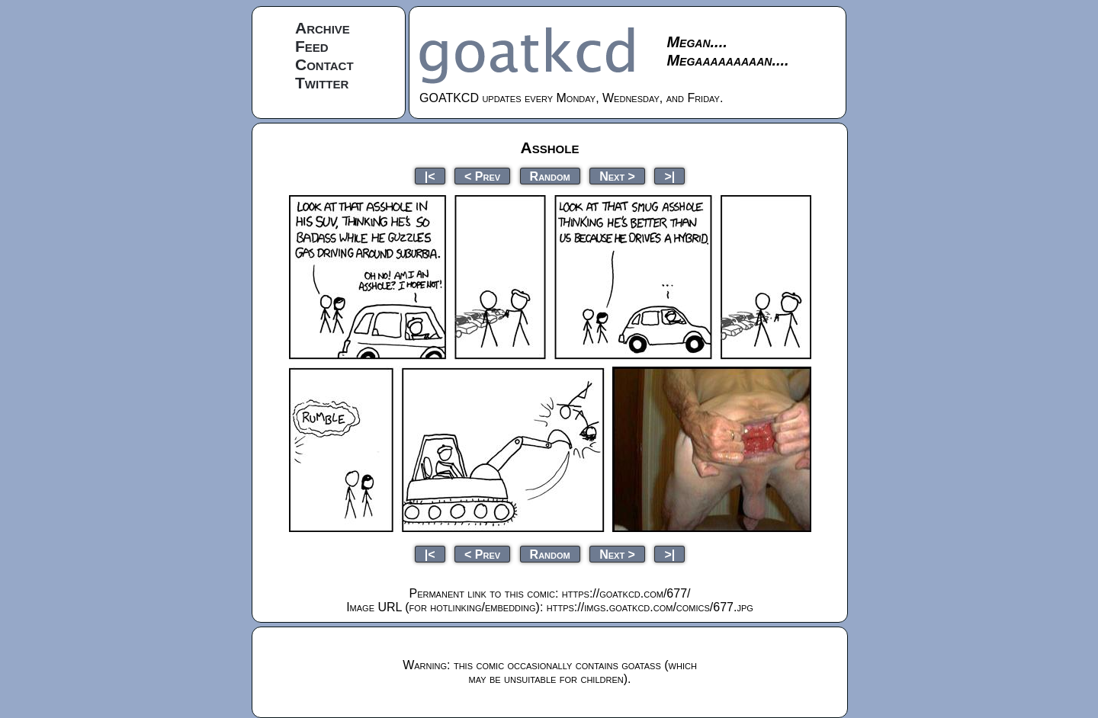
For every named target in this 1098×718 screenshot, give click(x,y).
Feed (312, 46)
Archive (322, 28)
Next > (617, 175)
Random (550, 175)
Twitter (321, 82)
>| (669, 175)
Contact (324, 64)
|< (430, 175)
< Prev (482, 175)
